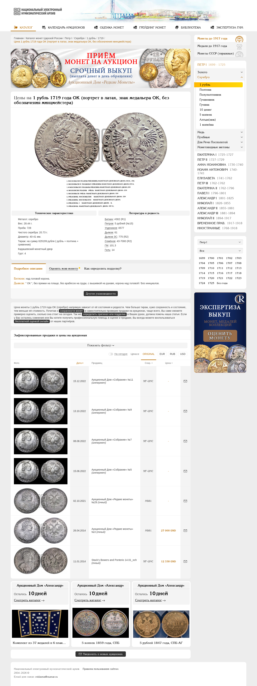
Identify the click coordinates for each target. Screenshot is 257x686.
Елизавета (214, 178)
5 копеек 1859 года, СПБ (100, 643)
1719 (101, 38)
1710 (211, 268)
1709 (202, 268)
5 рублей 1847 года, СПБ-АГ (161, 643)
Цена (168, 363)
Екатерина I (215, 154)
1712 (229, 268)
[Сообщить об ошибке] (185, 381)
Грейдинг (152, 27)
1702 (229, 258)
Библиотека (190, 27)
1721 (220, 278)
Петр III (211, 183)
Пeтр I (68, 38)
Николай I (214, 203)
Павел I (211, 193)
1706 (220, 263)
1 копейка (207, 124)
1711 (220, 268)
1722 (229, 278)
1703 (238, 258)
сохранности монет (71, 310)
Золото (202, 72)
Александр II (216, 208)
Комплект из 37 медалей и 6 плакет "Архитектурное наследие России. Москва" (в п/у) (40, 643)
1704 (202, 263)
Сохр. (148, 363)
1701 (220, 258)
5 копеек (206, 114)
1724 (202, 283)
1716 (220, 273)
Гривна (204, 104)
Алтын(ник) (208, 119)
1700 (211, 258)
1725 (211, 283)
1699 (202, 258)
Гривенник (207, 99)
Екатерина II (215, 188)
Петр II (210, 159)
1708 (238, 263)
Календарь (66, 27)
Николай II (214, 218)
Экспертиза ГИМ (229, 27)
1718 (238, 273)
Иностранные (217, 228)
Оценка (111, 27)
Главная (19, 38)
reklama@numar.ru (46, 676)
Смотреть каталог (27, 600)
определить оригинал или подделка (104, 314)
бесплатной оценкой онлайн (32, 321)
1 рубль (91, 38)
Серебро (79, 38)
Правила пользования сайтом (101, 668)
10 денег (206, 109)
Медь (200, 132)
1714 (202, 273)
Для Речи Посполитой (212, 142)
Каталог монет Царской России (44, 38)
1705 (211, 263)
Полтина (205, 89)
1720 (211, 278)
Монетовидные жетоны (213, 147)
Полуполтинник (210, 94)
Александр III (216, 213)
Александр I (215, 198)
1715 (211, 273)
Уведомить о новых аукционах (103, 653)
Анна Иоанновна (220, 164)
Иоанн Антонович (217, 171)
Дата (79, 363)
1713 (238, 268)
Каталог (26, 27)
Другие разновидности (101, 293)
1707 (229, 263)
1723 (238, 278)
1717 (229, 273)
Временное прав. (219, 223)
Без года (222, 283)
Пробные (203, 137)
